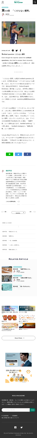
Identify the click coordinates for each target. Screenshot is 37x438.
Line (9, 154)
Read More (18, 338)
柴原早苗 (7, 14)
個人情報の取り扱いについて (10, 417)
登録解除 (14, 415)
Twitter (18, 154)
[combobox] (18, 212)
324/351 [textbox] (18, 213)
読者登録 (5, 415)
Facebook (27, 154)
